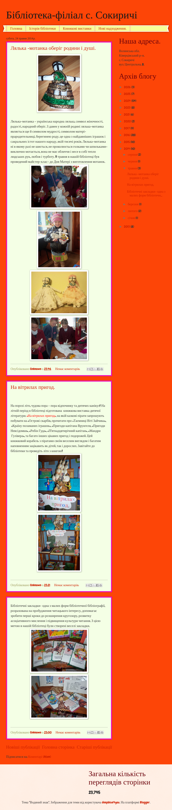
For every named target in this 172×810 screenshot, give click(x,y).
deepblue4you (111, 802)
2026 (127, 87)
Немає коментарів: (68, 369)
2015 (127, 142)
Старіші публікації (94, 747)
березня (133, 204)
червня (133, 161)
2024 (127, 101)
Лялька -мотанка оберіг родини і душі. (53, 48)
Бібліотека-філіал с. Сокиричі (71, 15)
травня (133, 168)
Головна (16, 28)
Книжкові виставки (77, 28)
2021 (127, 114)
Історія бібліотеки (42, 28)
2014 (127, 149)
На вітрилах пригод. (33, 387)
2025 (127, 94)
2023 (127, 108)
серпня (133, 155)
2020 (128, 121)
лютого (133, 211)
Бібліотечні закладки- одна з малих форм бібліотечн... (146, 193)
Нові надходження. (112, 28)
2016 (127, 135)
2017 (127, 128)
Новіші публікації (23, 747)
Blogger (145, 802)
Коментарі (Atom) (39, 757)
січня (132, 218)
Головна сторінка (58, 747)
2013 (127, 227)
